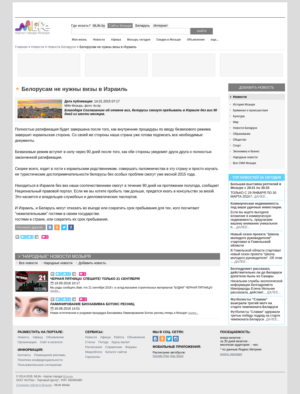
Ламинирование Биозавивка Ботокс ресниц (92, 304)
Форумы (131, 347)
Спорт (237, 145)
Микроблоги (93, 352)
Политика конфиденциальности (40, 360)
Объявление (55, 337)
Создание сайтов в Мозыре (34, 385)
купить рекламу (231, 354)
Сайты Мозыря (120, 25)
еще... (214, 39)
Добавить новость (256, 87)
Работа (119, 337)
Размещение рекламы (50, 355)
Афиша (116, 39)
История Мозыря (244, 104)
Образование (241, 133)
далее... (261, 196)
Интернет (161, 25)
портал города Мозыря (32, 31)
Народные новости (245, 157)
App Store (177, 356)
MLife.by (99, 25)
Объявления (196, 39)
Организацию (27, 342)
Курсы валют (121, 342)
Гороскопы (92, 357)
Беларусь (142, 25)
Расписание (93, 347)
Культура (239, 116)
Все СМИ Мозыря (244, 163)
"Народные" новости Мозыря (56, 256)
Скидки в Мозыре (168, 39)
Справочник (113, 347)
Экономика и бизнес (246, 151)
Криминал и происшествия (250, 110)
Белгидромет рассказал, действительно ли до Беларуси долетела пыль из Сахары (256, 272)
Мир (235, 122)
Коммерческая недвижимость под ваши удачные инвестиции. (256, 205)
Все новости (28, 263)
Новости (99, 39)
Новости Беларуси (245, 128)
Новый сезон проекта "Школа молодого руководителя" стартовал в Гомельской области (255, 239)
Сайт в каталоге (51, 342)
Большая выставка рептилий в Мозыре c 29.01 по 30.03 (256, 186)
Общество (239, 139)
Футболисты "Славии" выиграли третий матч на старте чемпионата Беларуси (254, 303)
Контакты (24, 355)
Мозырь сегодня (138, 39)
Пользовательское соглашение (40, 365)
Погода (103, 342)
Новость (24, 337)
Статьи (90, 342)
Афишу (38, 337)
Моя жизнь (79, 39)
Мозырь (68, 376)
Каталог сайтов (116, 352)
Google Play (161, 356)
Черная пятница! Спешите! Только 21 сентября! (95, 279)
